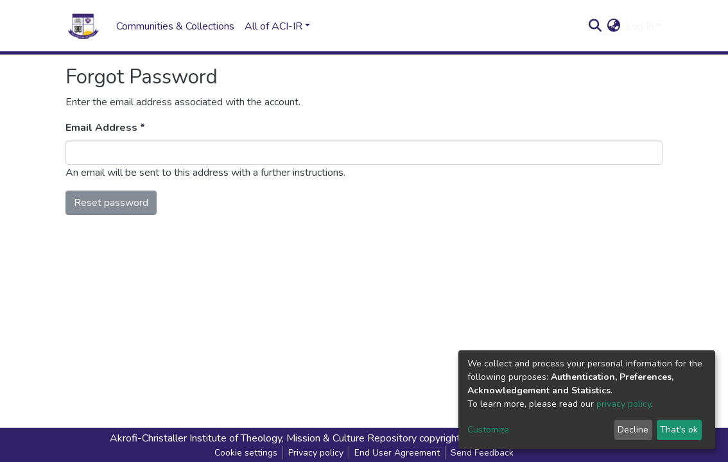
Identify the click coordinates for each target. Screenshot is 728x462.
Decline (633, 430)
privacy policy (623, 404)
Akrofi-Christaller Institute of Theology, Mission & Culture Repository (263, 438)
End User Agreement (397, 453)
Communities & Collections (175, 26)
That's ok (679, 430)
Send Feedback (482, 453)
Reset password (111, 203)
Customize (488, 430)
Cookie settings (245, 453)
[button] (614, 26)
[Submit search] (595, 26)
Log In (640, 26)
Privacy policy (315, 453)
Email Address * (105, 128)
